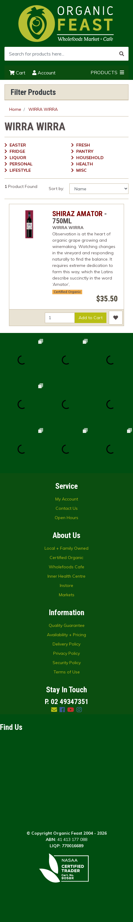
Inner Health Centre (66, 576)
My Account (66, 499)
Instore (66, 585)
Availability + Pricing (66, 634)
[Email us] (54, 709)
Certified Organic (67, 292)
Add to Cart (91, 317)
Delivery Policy (66, 644)
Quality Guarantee (67, 625)
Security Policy (67, 662)
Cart (17, 73)
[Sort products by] (98, 188)
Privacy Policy (66, 653)
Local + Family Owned (66, 548)
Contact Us (67, 508)
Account (44, 73)
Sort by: (56, 188)
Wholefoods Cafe (66, 567)
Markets (66, 594)
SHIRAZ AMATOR (77, 214)
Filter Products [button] (33, 92)
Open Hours (66, 517)
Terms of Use (66, 672)
